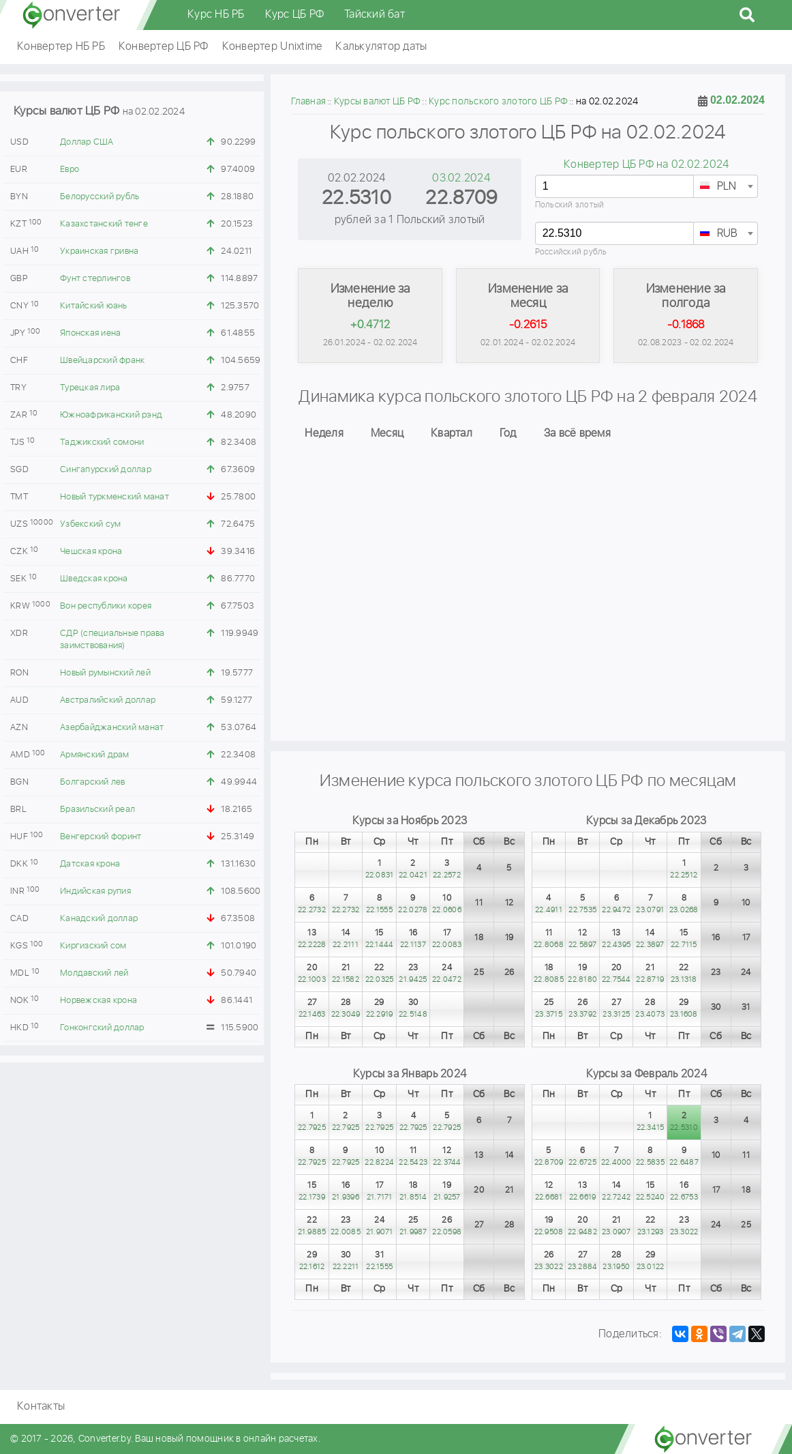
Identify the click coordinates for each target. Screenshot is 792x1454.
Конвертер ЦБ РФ (164, 47)
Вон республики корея (105, 606)
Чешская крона (91, 551)
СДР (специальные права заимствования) (112, 639)
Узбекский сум (90, 524)
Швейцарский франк (102, 360)
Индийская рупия (95, 891)
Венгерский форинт (100, 836)
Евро (69, 169)
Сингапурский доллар (105, 469)
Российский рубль (571, 252)
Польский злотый (570, 205)
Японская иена (90, 333)
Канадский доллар (99, 918)
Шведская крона (94, 578)
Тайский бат (374, 15)
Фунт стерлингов (95, 278)
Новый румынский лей (105, 673)
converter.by (71, 15)
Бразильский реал (97, 809)
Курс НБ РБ (216, 15)
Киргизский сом (93, 946)
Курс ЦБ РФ (294, 15)
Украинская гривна (99, 251)
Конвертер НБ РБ (61, 47)
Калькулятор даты (381, 47)
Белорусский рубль (99, 196)
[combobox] (725, 186)
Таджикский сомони (102, 442)
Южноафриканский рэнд (111, 415)
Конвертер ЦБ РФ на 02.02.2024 (646, 165)
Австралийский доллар (107, 700)
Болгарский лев (92, 782)
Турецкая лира (90, 387)
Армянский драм (95, 754)
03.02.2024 (461, 178)
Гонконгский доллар (102, 1027)
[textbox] (725, 187)
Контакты (41, 1406)
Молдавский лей (94, 973)
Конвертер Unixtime (272, 47)
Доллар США (87, 142)
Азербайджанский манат (112, 727)
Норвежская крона (98, 1000)
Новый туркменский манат (114, 497)
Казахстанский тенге (104, 224)
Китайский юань (93, 306)
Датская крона (90, 864)
